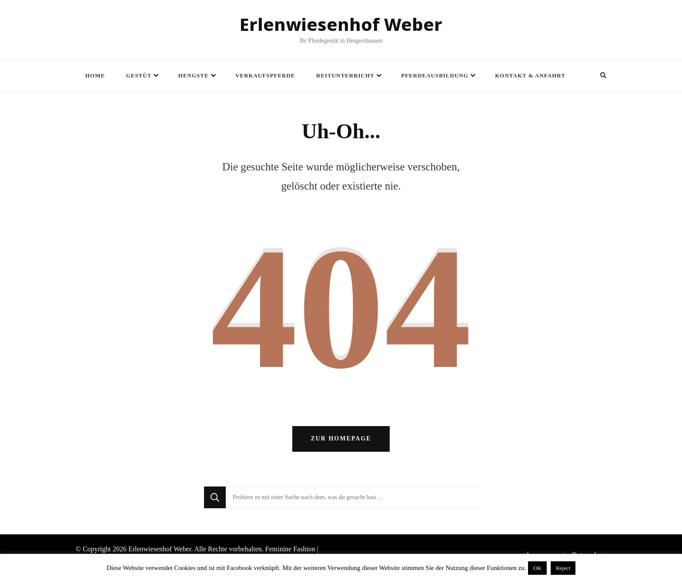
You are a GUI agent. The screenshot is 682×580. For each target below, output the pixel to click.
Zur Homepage (341, 443)
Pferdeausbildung (434, 75)
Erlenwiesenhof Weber (341, 24)
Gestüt (139, 75)
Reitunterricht (345, 75)
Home (95, 75)
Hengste (193, 75)
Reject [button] (563, 568)
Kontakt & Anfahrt (530, 75)
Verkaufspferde (265, 75)
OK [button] (537, 568)
